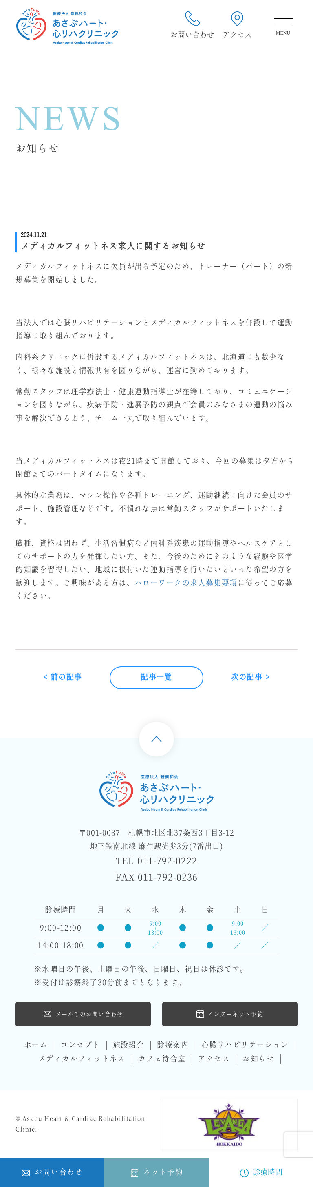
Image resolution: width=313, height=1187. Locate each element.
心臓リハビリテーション (245, 1045)
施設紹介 (129, 1045)
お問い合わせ (192, 25)
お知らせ (258, 1059)
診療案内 (173, 1045)
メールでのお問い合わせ (83, 1014)
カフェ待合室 (162, 1059)
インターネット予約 (229, 1014)
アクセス (237, 25)
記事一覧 (156, 677)
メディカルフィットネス (82, 1059)
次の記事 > (250, 677)
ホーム (36, 1045)
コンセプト (80, 1045)
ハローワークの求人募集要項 (186, 583)
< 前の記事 (62, 677)
